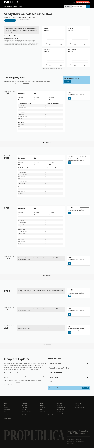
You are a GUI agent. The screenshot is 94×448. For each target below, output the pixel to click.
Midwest (42, 405)
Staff (5, 411)
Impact (6, 407)
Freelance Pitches (62, 411)
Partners (6, 413)
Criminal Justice (26, 411)
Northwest (42, 407)
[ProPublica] (11, 2)
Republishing (79, 439)
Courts (24, 409)
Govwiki (18, 382)
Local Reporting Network (46, 415)
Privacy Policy (70, 441)
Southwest (42, 411)
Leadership (7, 409)
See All (24, 415)
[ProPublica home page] (34, 435)
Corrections (60, 409)
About (6, 405)
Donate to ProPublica (83, 2)
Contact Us (67, 81)
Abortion (24, 405)
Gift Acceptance (71, 443)
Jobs (5, 416)
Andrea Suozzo (10, 373)
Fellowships (7, 418)
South (41, 409)
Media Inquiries (61, 413)
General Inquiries (61, 405)
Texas (41, 413)
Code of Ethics (70, 439)
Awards (6, 415)
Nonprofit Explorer (10, 6)
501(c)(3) (15, 38)
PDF (70, 98)
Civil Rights (25, 407)
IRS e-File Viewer (20, 380)
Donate (77, 405)
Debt (23, 413)
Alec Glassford (18, 373)
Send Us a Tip (61, 407)
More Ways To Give (80, 407)
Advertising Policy (80, 441)
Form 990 (7, 81)
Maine (20, 6)
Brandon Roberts (34, 373)
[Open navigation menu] (74, 2)
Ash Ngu (25, 373)
